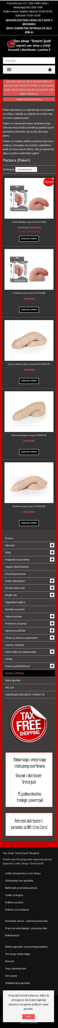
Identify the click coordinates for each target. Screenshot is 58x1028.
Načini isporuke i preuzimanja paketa (26, 946)
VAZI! (28, 1017)
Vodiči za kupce (14, 895)
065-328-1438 (34, 7)
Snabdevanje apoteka (17, 983)
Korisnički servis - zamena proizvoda (26, 921)
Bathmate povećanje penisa (21, 887)
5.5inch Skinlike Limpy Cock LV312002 (29, 222)
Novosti (9, 961)
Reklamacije (12, 935)
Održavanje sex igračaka (19, 880)
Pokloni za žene (14, 902)
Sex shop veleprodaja (17, 953)
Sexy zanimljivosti (15, 968)
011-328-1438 (31, 3)
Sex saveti (11, 975)
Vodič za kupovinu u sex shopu (23, 873)
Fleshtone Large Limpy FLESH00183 (29, 506)
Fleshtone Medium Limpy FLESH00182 (29, 435)
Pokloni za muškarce (17, 909)
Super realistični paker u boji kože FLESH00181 (29, 364)
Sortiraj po (9, 169)
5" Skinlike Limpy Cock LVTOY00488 (29, 293)
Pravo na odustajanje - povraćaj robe (26, 928)
